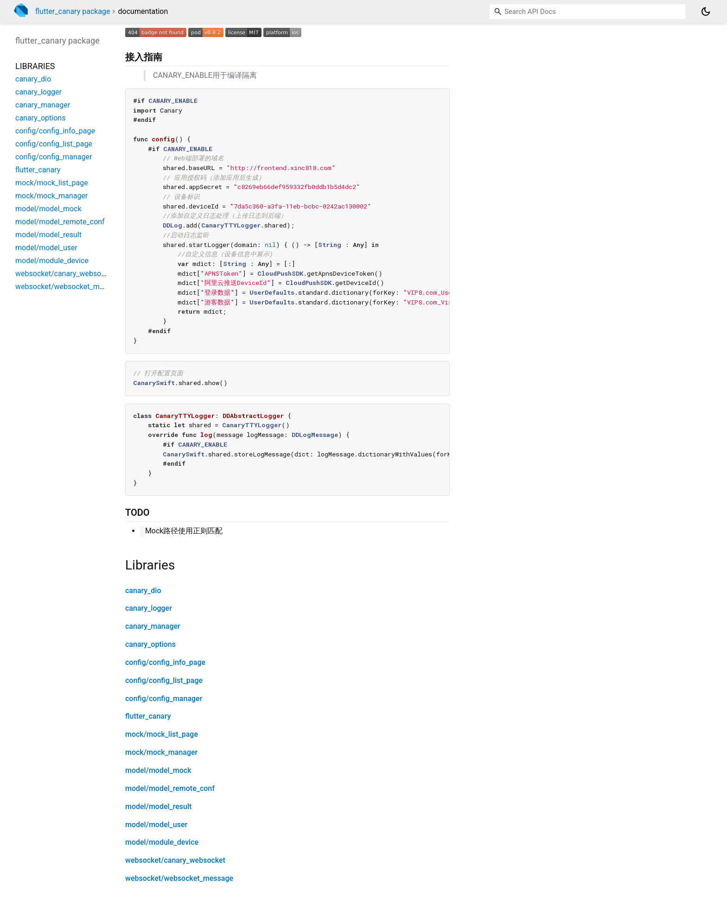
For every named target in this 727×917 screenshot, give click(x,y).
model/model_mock (158, 770)
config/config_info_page (165, 662)
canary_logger (148, 608)
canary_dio (143, 590)
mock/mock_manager (161, 752)
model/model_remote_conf (170, 788)
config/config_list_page (164, 680)
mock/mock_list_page (161, 734)
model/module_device (161, 842)
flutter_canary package (72, 11)
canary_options (150, 644)
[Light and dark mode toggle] (705, 11)
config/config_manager (163, 698)
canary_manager (152, 626)
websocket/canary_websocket (175, 860)
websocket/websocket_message (179, 878)
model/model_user (156, 824)
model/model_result (158, 806)
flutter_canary (148, 716)
